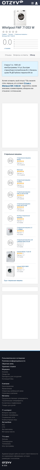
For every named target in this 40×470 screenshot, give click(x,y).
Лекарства (6, 374)
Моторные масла (8, 432)
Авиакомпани (7, 389)
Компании (5, 384)
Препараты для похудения (11, 376)
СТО (3, 427)
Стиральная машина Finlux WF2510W (23, 204)
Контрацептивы (7, 379)
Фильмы (5, 439)
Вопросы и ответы (20, 55)
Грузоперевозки (8, 386)
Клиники (5, 372)
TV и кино (5, 437)
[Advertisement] (20, 125)
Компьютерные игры (9, 420)
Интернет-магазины (9, 413)
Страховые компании (9, 393)
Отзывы (8, 55)
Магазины (5, 396)
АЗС (3, 425)
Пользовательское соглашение (13, 358)
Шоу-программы (8, 446)
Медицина (6, 369)
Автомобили (6, 422)
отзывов (7, 48)
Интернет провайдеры (10, 415)
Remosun (20, 170)
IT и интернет (7, 410)
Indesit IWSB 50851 (23, 266)
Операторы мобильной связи (12, 391)
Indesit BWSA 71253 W (24, 252)
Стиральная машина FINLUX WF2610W (23, 192)
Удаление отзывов (9, 366)
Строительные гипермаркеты (12, 401)
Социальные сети (8, 417)
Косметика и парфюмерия (11, 403)
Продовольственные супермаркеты (15, 398)
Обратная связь (8, 364)
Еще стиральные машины (13, 280)
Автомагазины (7, 429)
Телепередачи (7, 441)
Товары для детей (8, 405)
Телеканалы (6, 444)
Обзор (32, 55)
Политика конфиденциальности (13, 361)
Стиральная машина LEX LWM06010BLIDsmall (25, 240)
